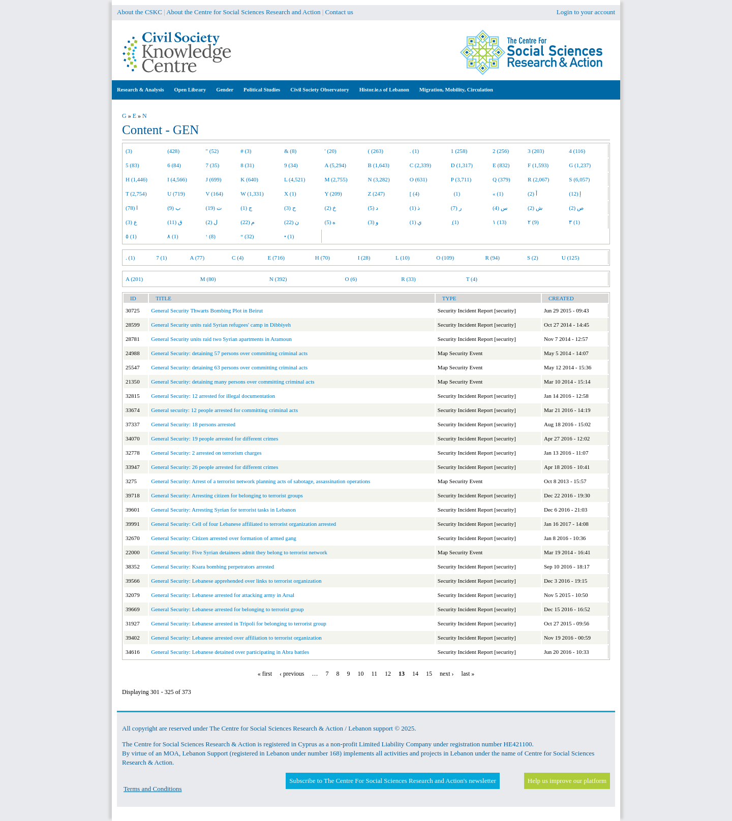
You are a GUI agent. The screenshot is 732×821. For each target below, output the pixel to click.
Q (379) (501, 179)
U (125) (571, 258)
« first (265, 673)
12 (388, 673)
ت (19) (214, 208)
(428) (173, 151)
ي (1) (416, 222)
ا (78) (132, 208)
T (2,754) (136, 194)
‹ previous (292, 673)
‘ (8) (211, 236)
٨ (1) (172, 236)
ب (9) (173, 208)
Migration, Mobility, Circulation (456, 89)
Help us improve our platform (567, 780)
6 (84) (174, 165)
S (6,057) (579, 179)
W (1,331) (251, 194)
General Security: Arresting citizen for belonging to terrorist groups (227, 495)
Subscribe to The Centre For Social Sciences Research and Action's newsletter (392, 780)
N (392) (278, 279)
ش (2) (535, 208)
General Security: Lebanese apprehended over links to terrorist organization (236, 581)
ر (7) (456, 208)
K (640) (249, 179)
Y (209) (333, 194)
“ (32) (247, 236)
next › (447, 673)
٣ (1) (574, 222)
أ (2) (532, 194)
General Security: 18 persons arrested (193, 424)
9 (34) (291, 165)
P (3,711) (461, 179)
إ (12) (575, 194)
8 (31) (247, 165)
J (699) (214, 179)
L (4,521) (294, 179)
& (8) (290, 151)
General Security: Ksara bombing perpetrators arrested (212, 566)
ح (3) (290, 208)
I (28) (364, 258)
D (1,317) (462, 165)
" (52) (212, 151)
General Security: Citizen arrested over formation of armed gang (223, 538)
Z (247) (376, 194)
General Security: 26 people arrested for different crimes (214, 467)
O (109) (445, 258)
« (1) (498, 194)
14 (415, 673)
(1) (455, 194)
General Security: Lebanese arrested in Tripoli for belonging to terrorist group (238, 623)
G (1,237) (580, 165)
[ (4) (414, 194)
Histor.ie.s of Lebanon (384, 89)
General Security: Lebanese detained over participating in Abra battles (230, 652)
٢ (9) (533, 222)
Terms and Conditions (153, 789)
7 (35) (213, 165)
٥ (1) (131, 236)
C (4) (237, 258)
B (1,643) (378, 165)
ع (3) (131, 222)
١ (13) (499, 222)
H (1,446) (136, 179)
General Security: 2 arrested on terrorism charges (206, 453)
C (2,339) (420, 165)
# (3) (245, 151)
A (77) (197, 258)
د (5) (373, 208)
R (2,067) (538, 179)
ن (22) (291, 222)
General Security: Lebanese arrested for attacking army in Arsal (222, 595)
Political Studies (261, 89)
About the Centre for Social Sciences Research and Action (243, 12)
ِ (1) (455, 222)
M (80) (208, 279)
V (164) (215, 194)
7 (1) (161, 258)
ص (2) (576, 208)
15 (429, 673)
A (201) (134, 279)
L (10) (402, 258)
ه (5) (330, 222)
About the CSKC (139, 12)
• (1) (289, 236)
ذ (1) (415, 208)
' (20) (331, 151)
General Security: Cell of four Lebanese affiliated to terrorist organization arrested (243, 524)
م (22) (247, 222)
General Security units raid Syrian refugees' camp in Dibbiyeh (221, 325)
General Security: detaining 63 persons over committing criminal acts (229, 367)
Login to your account (586, 12)
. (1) (414, 151)
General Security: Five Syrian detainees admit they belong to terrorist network (239, 552)
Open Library (190, 89)
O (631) (419, 179)
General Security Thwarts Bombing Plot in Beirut (207, 310)
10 (360, 673)
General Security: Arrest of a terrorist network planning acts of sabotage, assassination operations (260, 481)
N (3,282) (379, 179)
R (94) (492, 258)
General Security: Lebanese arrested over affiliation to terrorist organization (236, 638)
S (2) (532, 258)
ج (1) (246, 208)
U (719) (176, 194)
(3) (129, 151)
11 (374, 673)
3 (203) (536, 151)
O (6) (351, 279)
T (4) (471, 279)
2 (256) (501, 151)
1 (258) (459, 151)
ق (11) (174, 222)
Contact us (339, 12)
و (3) (373, 222)
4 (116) (577, 151)
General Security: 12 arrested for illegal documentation (213, 396)
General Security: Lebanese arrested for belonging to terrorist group (227, 609)
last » (468, 673)
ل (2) (212, 222)
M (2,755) (336, 179)
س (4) (500, 208)
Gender (224, 89)
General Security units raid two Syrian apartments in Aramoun (221, 339)
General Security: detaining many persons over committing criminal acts (232, 381)
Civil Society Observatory (319, 89)
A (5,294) (335, 165)
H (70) (322, 258)
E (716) (276, 258)
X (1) (290, 194)
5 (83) (132, 165)
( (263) (375, 151)
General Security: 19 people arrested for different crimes (214, 438)
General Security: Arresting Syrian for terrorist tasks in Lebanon (223, 510)
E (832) (501, 165)
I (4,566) (177, 179)
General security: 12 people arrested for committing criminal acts (224, 410)
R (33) (408, 279)
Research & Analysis (140, 89)
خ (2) (331, 208)
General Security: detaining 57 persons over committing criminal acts (229, 353)
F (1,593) (538, 165)
